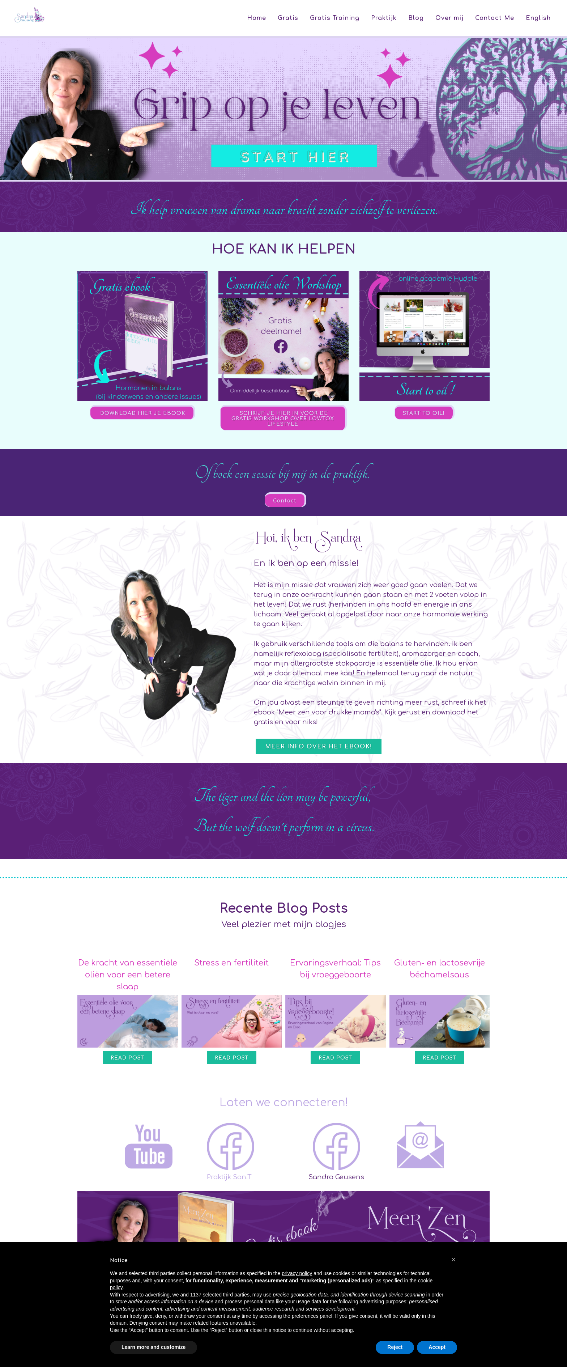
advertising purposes (382, 1301)
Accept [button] (437, 1347)
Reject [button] (394, 1347)
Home (256, 18)
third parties (236, 1295)
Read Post (127, 1058)
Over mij (449, 18)
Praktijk (384, 18)
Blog (416, 18)
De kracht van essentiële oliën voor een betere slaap (127, 975)
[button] (453, 1259)
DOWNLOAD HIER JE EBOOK (142, 413)
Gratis (288, 18)
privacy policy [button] (297, 1273)
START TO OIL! (424, 413)
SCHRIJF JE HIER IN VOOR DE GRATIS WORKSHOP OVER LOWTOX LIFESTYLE (282, 419)
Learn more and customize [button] (154, 1347)
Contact (285, 501)
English (538, 18)
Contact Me (494, 18)
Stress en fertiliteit (231, 963)
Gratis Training (334, 18)
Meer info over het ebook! (318, 746)
